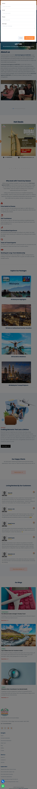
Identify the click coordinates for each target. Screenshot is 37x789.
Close (20, 38)
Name (3, 3)
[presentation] (12, 32)
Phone (3, 17)
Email (3, 10)
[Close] (35, 43)
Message (4, 23)
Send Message (29, 38)
